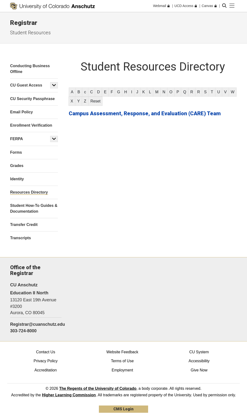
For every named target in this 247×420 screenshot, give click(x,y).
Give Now (199, 370)
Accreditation (45, 370)
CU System (199, 352)
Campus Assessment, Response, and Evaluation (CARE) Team (145, 113)
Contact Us (45, 352)
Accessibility (199, 361)
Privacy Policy (46, 361)
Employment (122, 370)
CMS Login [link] (123, 409)
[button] (54, 85)
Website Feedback (122, 352)
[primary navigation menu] (232, 6)
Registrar (23, 22)
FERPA (16, 139)
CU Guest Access (26, 85)
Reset (95, 101)
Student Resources (30, 33)
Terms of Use (122, 361)
